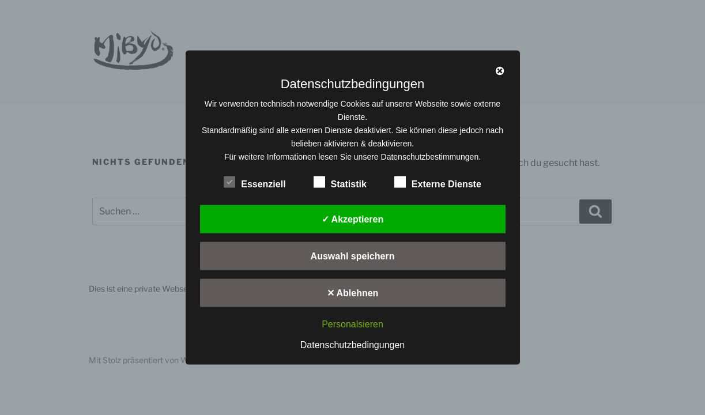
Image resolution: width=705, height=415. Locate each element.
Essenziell (254, 182)
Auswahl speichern (353, 256)
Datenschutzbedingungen (352, 344)
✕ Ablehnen (353, 293)
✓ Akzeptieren (353, 219)
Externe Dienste (437, 182)
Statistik (340, 182)
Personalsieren (352, 324)
